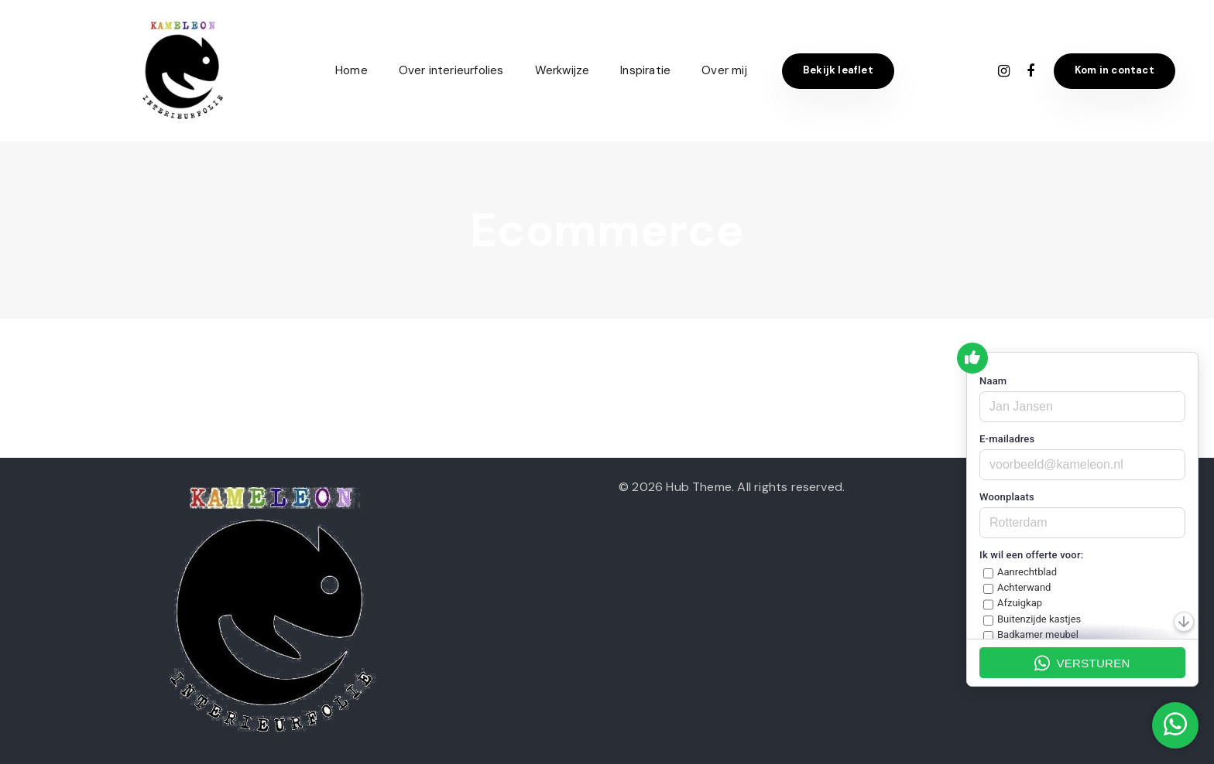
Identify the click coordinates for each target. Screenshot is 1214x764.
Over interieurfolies (451, 70)
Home (351, 70)
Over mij (724, 70)
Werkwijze (562, 70)
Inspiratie (645, 70)
